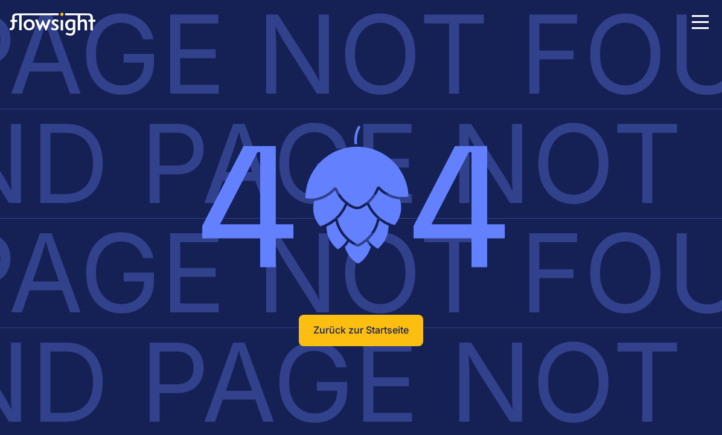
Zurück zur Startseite (361, 330)
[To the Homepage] (67, 24)
